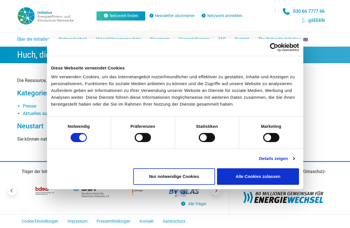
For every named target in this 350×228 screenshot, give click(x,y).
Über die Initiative (33, 39)
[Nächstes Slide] (216, 190)
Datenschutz (174, 221)
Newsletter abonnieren (172, 15)
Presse (29, 106)
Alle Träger (193, 204)
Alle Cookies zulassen (258, 176)
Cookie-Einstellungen (40, 221)
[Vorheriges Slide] (12, 190)
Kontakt (147, 221)
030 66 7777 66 (309, 11)
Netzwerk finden (120, 15)
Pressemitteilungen (113, 221)
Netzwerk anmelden (221, 15)
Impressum (77, 221)
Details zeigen (273, 158)
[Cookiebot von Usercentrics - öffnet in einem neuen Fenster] (274, 47)
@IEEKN (316, 20)
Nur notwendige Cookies (174, 176)
